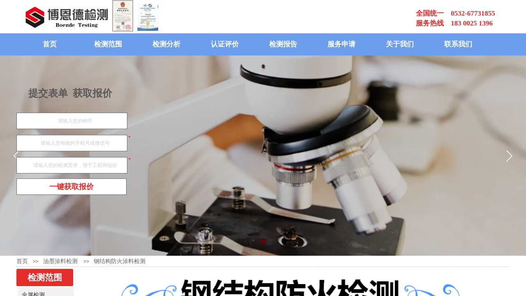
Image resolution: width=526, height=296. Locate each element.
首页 (50, 44)
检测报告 (283, 44)
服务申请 (341, 44)
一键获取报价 (71, 187)
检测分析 (166, 44)
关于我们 (400, 44)
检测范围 (108, 44)
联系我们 (458, 44)
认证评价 (225, 44)
